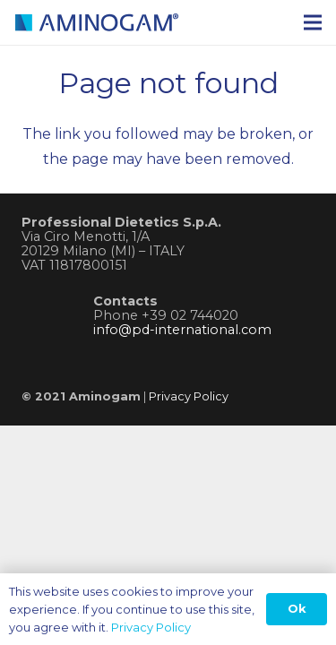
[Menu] (312, 22)
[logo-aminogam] (129, 22)
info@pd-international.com (182, 330)
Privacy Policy (188, 396)
